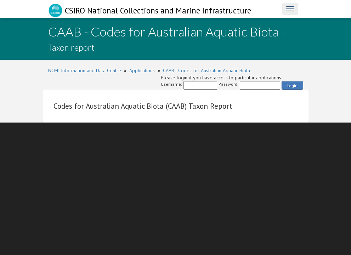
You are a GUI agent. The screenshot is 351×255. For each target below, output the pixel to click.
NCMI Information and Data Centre (84, 70)
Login (292, 85)
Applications (142, 70)
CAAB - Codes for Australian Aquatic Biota (206, 70)
